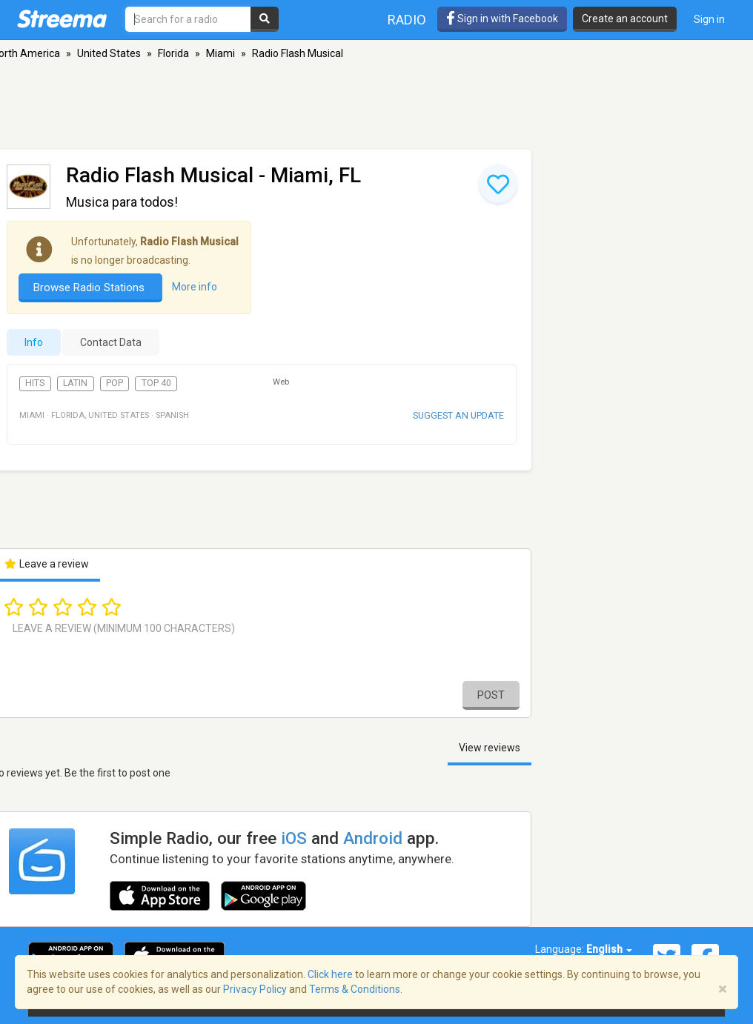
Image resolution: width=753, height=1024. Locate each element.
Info (33, 342)
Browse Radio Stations (90, 287)
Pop (114, 383)
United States (109, 53)
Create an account (625, 18)
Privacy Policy (255, 989)
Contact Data (111, 342)
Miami (220, 53)
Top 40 (156, 383)
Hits (34, 383)
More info (194, 287)
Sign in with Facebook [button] (502, 18)
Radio (407, 19)
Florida (173, 53)
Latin (75, 383)
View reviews (489, 748)
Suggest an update (458, 415)
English (609, 949)
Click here (330, 974)
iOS (294, 838)
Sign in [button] (709, 19)
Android (372, 838)
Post (491, 695)
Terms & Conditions (354, 989)
